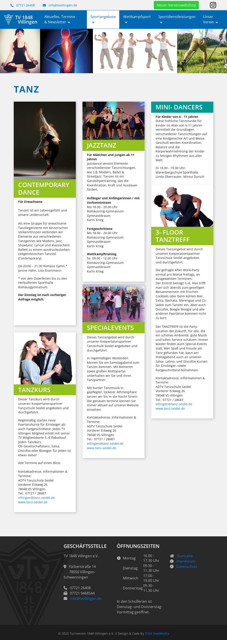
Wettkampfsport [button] (137, 16)
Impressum (185, 561)
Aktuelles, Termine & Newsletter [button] (59, 19)
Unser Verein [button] (208, 19)
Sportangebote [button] (103, 16)
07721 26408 (22, 5)
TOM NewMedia (157, 633)
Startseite (185, 555)
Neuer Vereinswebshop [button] (176, 5)
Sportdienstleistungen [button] (177, 16)
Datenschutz (187, 566)
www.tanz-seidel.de (170, 408)
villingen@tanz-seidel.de (174, 404)
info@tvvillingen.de (60, 5)
